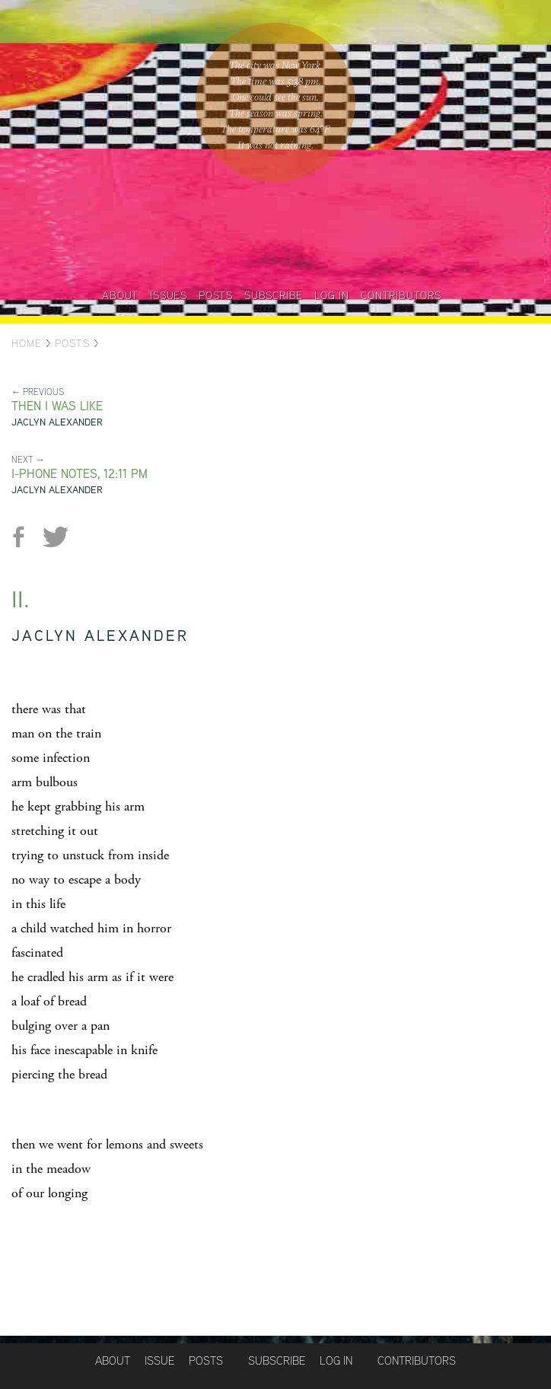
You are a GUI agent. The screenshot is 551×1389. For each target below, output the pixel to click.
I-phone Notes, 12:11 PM (79, 474)
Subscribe (273, 295)
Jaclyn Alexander (57, 422)
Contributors (401, 295)
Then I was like (57, 406)
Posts (216, 295)
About (120, 295)
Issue (159, 1360)
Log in (331, 295)
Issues (168, 295)
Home (26, 343)
